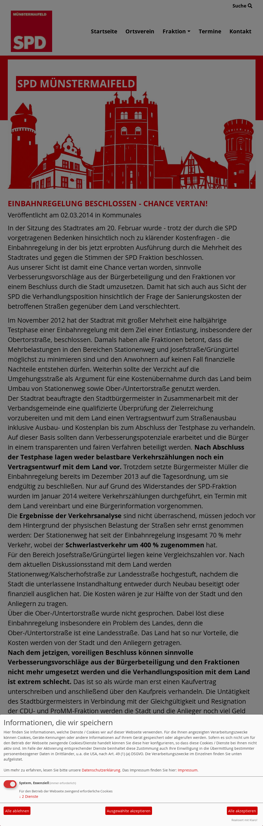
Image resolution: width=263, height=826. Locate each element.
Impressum (187, 770)
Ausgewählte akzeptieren (128, 810)
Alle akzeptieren (242, 810)
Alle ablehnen (17, 810)
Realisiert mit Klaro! (244, 820)
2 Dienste (28, 796)
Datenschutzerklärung (101, 770)
